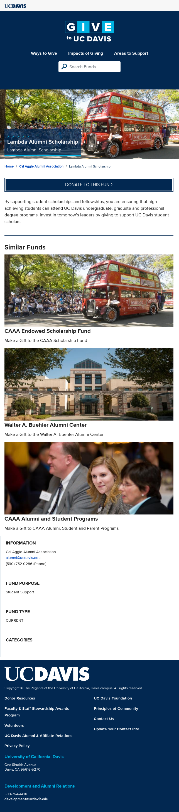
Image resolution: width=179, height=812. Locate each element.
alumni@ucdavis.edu (23, 557)
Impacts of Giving (85, 53)
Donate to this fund (88, 184)
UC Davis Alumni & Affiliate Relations (38, 735)
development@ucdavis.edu (26, 798)
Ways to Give (44, 53)
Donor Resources (19, 698)
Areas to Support (131, 53)
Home (9, 166)
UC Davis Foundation (113, 698)
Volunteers (14, 725)
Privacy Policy (17, 745)
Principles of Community (116, 708)
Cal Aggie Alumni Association (41, 166)
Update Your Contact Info (116, 729)
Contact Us (104, 718)
